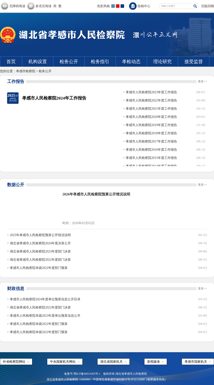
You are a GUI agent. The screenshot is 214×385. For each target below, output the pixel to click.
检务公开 (69, 61)
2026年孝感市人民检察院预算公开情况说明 (96, 194)
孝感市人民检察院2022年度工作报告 (151, 100)
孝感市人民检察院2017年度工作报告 (151, 141)
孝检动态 (131, 61)
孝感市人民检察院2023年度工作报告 (151, 92)
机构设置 (37, 61)
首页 (11, 61)
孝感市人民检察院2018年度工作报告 (151, 133)
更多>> (202, 81)
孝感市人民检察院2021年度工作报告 (151, 108)
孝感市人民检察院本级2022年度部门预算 (39, 268)
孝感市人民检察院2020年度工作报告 (151, 117)
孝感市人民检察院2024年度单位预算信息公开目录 (45, 299)
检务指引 (100, 61)
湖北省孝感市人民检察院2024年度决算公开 (40, 243)
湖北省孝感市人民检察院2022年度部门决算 (40, 259)
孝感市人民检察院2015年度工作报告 (151, 158)
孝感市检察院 (25, 71)
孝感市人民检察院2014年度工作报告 (151, 166)
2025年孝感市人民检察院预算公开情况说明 (40, 235)
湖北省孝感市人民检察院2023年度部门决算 (40, 251)
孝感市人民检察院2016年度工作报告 (151, 149)
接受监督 (193, 61)
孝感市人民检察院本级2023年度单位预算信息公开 (45, 315)
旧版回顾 (207, 6)
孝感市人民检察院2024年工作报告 (54, 98)
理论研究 (162, 61)
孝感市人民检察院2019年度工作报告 (151, 125)
